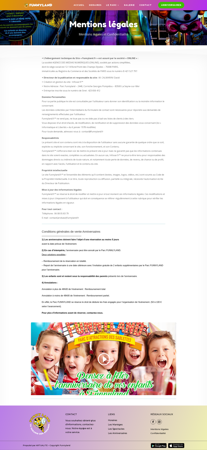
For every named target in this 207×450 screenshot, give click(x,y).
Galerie (129, 5)
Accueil (79, 5)
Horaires (95, 5)
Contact (145, 5)
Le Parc (111, 5)
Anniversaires (171, 5)
